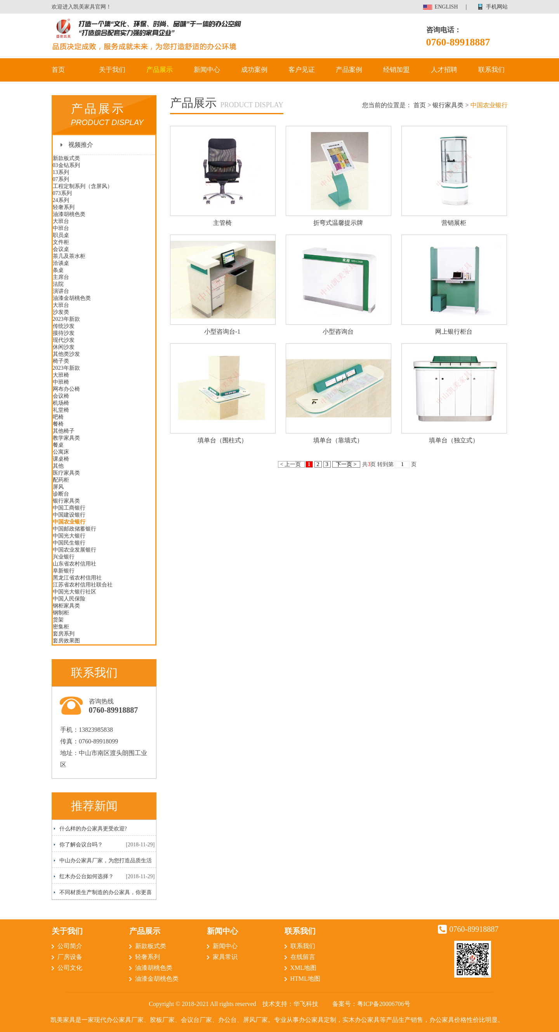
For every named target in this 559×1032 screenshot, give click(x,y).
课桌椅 (61, 459)
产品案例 (349, 69)
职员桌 (61, 235)
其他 (58, 466)
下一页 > (346, 464)
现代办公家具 (112, 1019)
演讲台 (61, 291)
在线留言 (302, 957)
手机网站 (497, 7)
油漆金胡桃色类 (72, 298)
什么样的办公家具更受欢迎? (93, 829)
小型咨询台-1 (222, 331)
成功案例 (254, 69)
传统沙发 (64, 326)
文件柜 (61, 242)
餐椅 (58, 424)
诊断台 (61, 494)
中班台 (61, 228)
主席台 (61, 277)
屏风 (58, 487)
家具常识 (225, 957)
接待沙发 (64, 333)
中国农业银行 (69, 522)
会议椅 (61, 396)
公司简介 (69, 946)
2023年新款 (66, 319)
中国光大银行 (69, 536)
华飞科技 (305, 1004)
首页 (58, 69)
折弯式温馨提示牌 (338, 222)
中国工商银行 (69, 508)
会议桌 (61, 249)
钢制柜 (61, 613)
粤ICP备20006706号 (383, 1004)
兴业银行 (64, 557)
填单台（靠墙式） (338, 440)
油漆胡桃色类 (69, 214)
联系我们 (491, 69)
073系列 (62, 193)
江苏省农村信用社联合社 (83, 585)
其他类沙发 (66, 354)
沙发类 (61, 312)
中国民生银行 (69, 543)
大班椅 (61, 375)
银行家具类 (66, 501)
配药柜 (61, 480)
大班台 (61, 221)
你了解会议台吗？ (81, 845)
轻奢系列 (64, 207)
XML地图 (303, 967)
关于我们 (112, 69)
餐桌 (58, 445)
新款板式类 (66, 158)
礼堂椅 (61, 410)
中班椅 (61, 382)
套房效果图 (66, 641)
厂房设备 (69, 957)
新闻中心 (207, 69)
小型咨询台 (338, 331)
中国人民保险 (69, 599)
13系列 (61, 172)
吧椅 (58, 417)
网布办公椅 (66, 389)
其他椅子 (64, 431)
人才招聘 (444, 69)
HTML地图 (305, 978)
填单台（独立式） (454, 440)
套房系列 (64, 634)
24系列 (61, 200)
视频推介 (80, 144)
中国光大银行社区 (74, 592)
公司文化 (69, 967)
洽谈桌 (61, 263)
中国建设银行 (69, 515)
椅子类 (61, 361)
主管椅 (222, 222)
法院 (58, 284)
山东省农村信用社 (74, 564)
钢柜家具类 (66, 606)
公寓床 (61, 452)
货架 (58, 620)
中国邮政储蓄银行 (74, 529)
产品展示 (159, 69)
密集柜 (61, 627)
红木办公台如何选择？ (86, 876)
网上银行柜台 (453, 331)
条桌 (58, 270)
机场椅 (61, 403)
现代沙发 (64, 340)
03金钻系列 (66, 165)
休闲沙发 (64, 347)
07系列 (61, 179)
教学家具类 (66, 438)
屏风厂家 (255, 1019)
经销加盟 (396, 69)
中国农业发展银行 (74, 550)
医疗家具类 (66, 473)
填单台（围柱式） (222, 440)
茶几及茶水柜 (69, 256)
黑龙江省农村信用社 (77, 578)
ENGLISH (446, 7)
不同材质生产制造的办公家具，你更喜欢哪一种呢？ (103, 894)
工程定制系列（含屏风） (83, 186)
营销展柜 (453, 222)
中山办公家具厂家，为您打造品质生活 (105, 860)
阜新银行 (64, 571)
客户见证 (301, 69)
